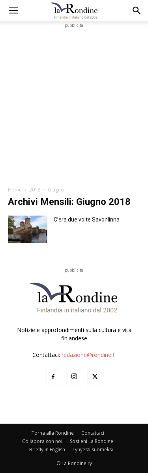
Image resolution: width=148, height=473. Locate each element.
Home (15, 189)
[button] (137, 10)
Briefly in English (47, 449)
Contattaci (92, 433)
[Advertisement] (74, 104)
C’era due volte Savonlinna (87, 219)
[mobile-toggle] (13, 10)
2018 (34, 189)
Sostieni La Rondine (91, 441)
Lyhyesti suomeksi (93, 449)
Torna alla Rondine (53, 433)
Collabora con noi (42, 441)
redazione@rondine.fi (89, 355)
